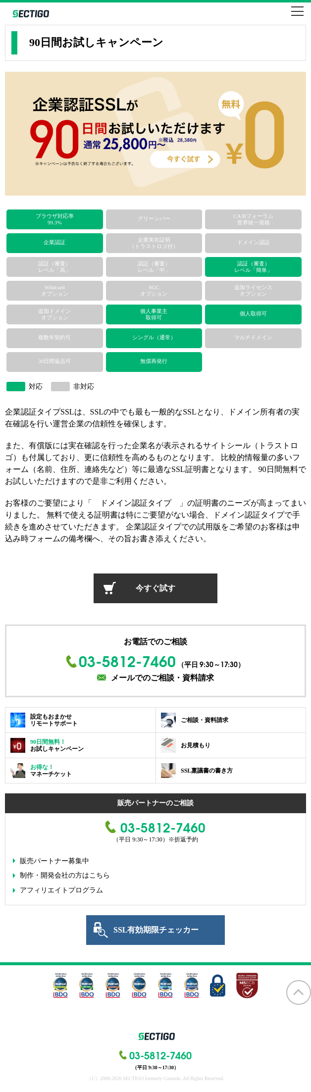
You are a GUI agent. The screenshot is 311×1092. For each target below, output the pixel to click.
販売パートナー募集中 (54, 861)
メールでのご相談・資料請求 (162, 678)
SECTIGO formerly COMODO (29, 13)
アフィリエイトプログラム (61, 890)
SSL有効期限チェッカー (156, 930)
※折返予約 (183, 839)
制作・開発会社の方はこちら (65, 875)
